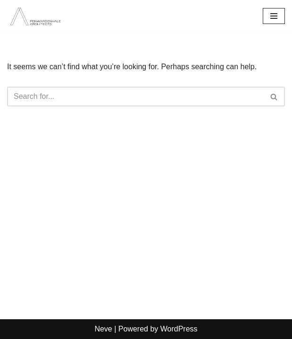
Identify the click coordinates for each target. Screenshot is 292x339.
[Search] (135, 96)
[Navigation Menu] (274, 16)
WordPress (179, 329)
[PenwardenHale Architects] (35, 16)
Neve (103, 329)
